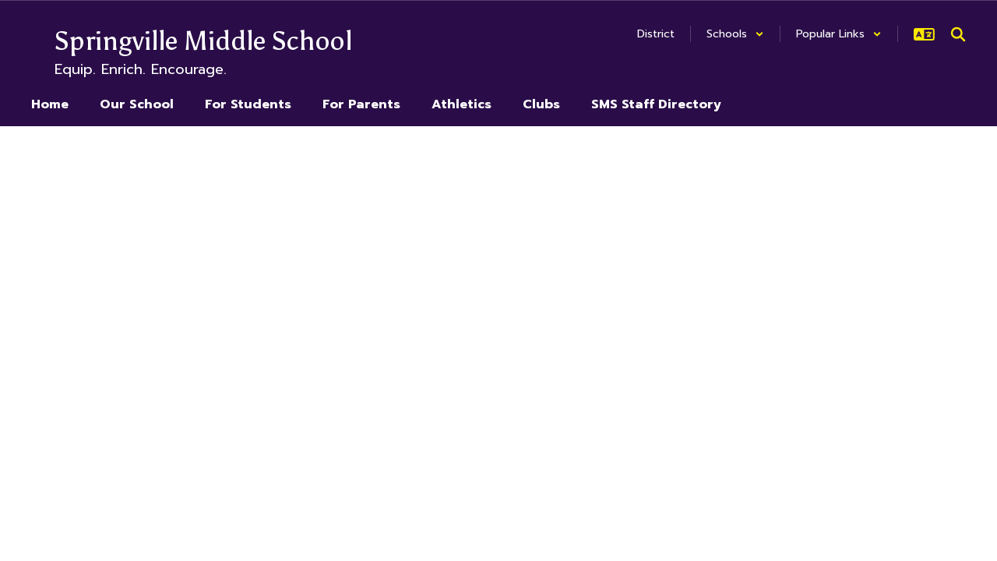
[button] (735, 34)
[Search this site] (958, 34)
